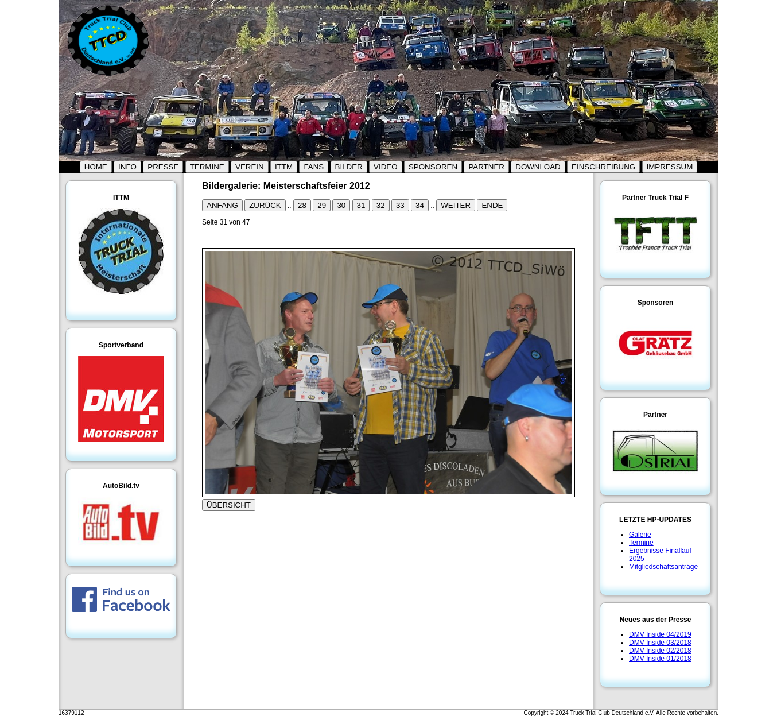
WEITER (456, 205)
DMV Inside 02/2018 (660, 651)
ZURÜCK (265, 205)
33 (400, 205)
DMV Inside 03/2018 (660, 642)
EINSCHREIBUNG (603, 166)
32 (380, 205)
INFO (127, 166)
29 (321, 205)
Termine (641, 543)
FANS (314, 166)
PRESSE (162, 166)
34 (419, 205)
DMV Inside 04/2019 (660, 634)
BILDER (349, 166)
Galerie (640, 535)
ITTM (284, 166)
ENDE (492, 205)
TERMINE (207, 166)
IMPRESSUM (670, 166)
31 (361, 205)
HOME (95, 166)
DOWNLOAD (538, 166)
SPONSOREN (433, 166)
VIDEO (385, 166)
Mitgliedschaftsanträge (663, 567)
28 (302, 205)
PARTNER (486, 166)
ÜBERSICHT (229, 505)
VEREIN (249, 166)
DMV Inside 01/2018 (660, 659)
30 (341, 205)
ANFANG (222, 205)
